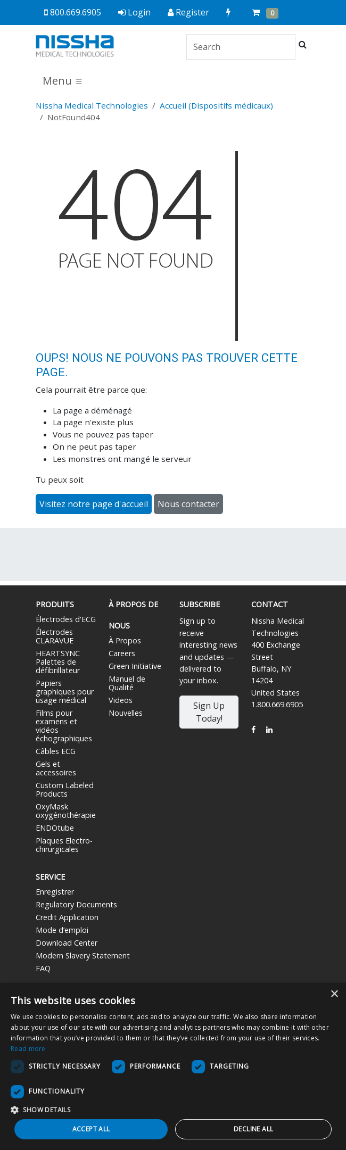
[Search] (240, 47)
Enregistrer (55, 892)
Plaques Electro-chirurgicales (64, 844)
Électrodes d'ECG (66, 619)
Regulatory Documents (76, 904)
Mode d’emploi (62, 930)
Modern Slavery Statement (83, 955)
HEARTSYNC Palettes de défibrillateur (58, 661)
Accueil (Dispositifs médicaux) (216, 105)
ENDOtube (55, 828)
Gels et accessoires (56, 768)
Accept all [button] (91, 1129)
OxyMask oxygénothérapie (66, 810)
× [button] (334, 994)
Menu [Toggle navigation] (63, 80)
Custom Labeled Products (65, 789)
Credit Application (67, 917)
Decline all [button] (253, 1129)
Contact (269, 604)
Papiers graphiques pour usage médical (65, 691)
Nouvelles (126, 713)
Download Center (66, 943)
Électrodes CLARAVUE (54, 636)
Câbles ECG (56, 751)
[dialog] (173, 1066)
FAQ (43, 968)
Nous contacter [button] (188, 504)
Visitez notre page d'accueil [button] (93, 504)
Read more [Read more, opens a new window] (28, 1048)
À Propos (125, 640)
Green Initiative (135, 666)
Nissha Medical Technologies (92, 105)
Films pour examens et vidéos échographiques (64, 725)
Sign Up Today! (209, 712)
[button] (173, 1109)
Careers (122, 653)
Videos (121, 700)
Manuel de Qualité (127, 683)
